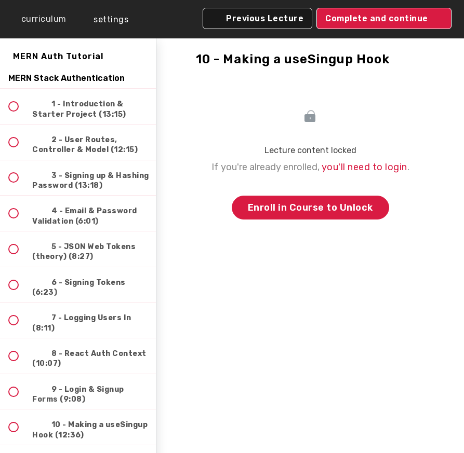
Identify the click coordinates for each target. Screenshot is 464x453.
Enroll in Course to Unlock (310, 207)
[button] (36, 19)
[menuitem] (104, 19)
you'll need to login (364, 167)
